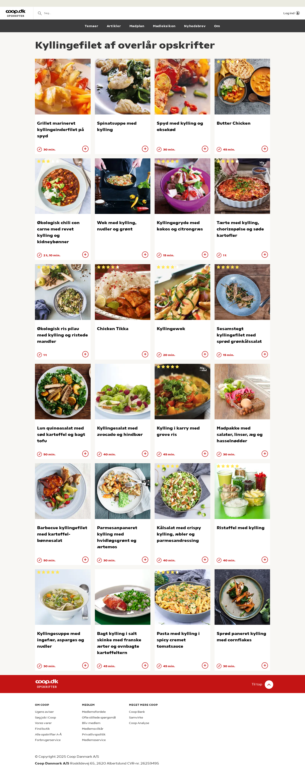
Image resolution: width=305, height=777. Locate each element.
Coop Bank (137, 712)
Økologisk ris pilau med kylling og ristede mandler (62, 335)
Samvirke (136, 717)
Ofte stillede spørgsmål (99, 717)
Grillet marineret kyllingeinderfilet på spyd (60, 129)
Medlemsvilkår (92, 729)
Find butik (42, 729)
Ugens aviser (44, 712)
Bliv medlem (91, 723)
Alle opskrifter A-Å (48, 734)
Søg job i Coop (45, 717)
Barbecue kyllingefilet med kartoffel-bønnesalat (62, 534)
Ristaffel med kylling (241, 527)
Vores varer (43, 723)
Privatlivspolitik (93, 734)
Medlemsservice (94, 740)
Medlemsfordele (94, 712)
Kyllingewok (171, 328)
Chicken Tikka (112, 328)
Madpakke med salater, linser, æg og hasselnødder (240, 434)
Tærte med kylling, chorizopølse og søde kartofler (240, 229)
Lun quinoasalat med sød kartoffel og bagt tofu (61, 434)
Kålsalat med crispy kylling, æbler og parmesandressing (179, 534)
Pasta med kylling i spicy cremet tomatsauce (178, 640)
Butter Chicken (234, 123)
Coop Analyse (139, 723)
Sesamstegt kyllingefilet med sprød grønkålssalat (239, 335)
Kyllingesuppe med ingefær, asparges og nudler (60, 640)
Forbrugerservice (48, 740)
